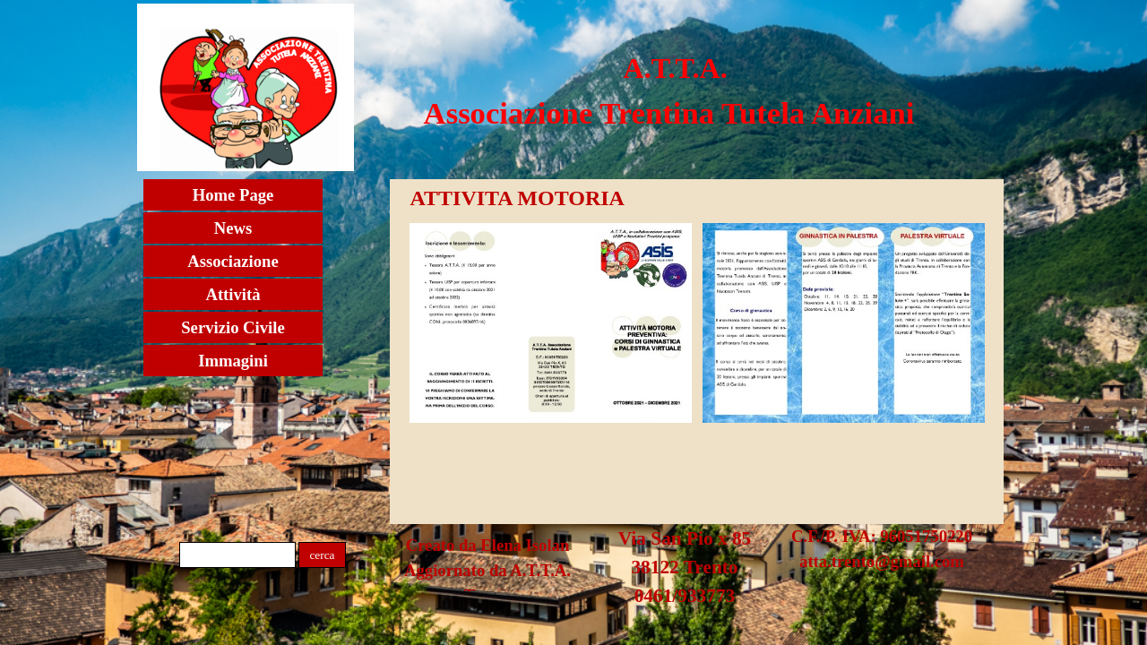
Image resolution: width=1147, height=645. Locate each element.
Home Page (233, 194)
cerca (321, 555)
